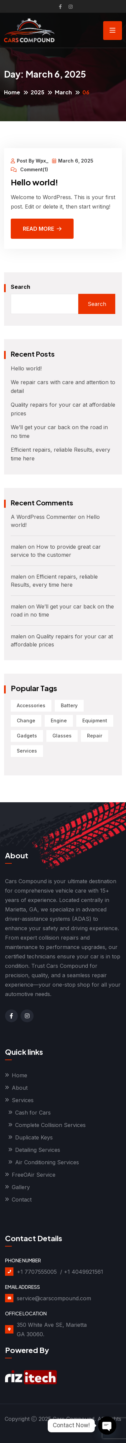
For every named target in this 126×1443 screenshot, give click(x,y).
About (20, 1087)
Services (23, 1100)
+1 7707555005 (37, 1271)
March (63, 92)
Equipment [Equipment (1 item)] (94, 720)
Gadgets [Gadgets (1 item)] (27, 735)
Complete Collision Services (50, 1125)
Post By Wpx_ (29, 161)
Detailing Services (37, 1149)
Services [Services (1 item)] (27, 751)
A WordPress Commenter (43, 516)
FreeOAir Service (33, 1174)
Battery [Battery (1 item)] (69, 705)
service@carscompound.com (54, 1298)
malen (18, 546)
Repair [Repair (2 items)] (94, 735)
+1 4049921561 (83, 1271)
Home (12, 92)
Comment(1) (29, 169)
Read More (42, 228)
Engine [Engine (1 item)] (59, 720)
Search (20, 286)
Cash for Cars (33, 1112)
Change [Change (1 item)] (26, 720)
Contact (22, 1199)
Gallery (21, 1187)
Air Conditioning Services (47, 1162)
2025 (37, 92)
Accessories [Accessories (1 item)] (31, 705)
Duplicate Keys (34, 1137)
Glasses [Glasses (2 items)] (62, 735)
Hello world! (34, 182)
